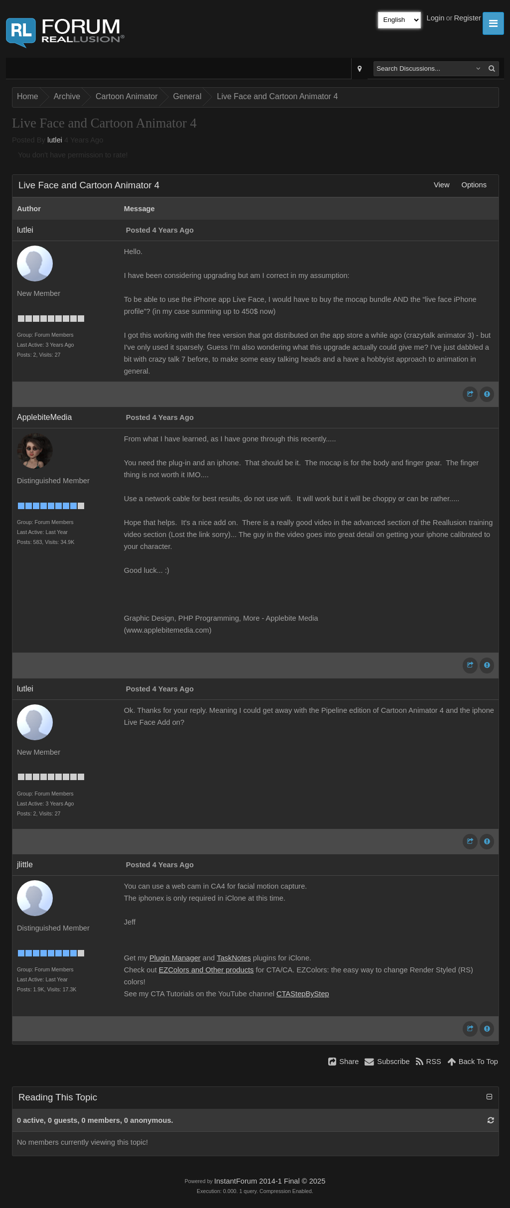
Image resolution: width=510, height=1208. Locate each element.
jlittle (25, 864)
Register (467, 18)
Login (436, 18)
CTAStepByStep (302, 994)
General (187, 96)
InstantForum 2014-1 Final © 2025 (269, 1181)
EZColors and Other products (206, 970)
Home (27, 96)
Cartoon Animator (127, 96)
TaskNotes (234, 958)
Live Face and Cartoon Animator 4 (277, 96)
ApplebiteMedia (44, 417)
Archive (67, 96)
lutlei (54, 140)
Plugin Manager (175, 958)
